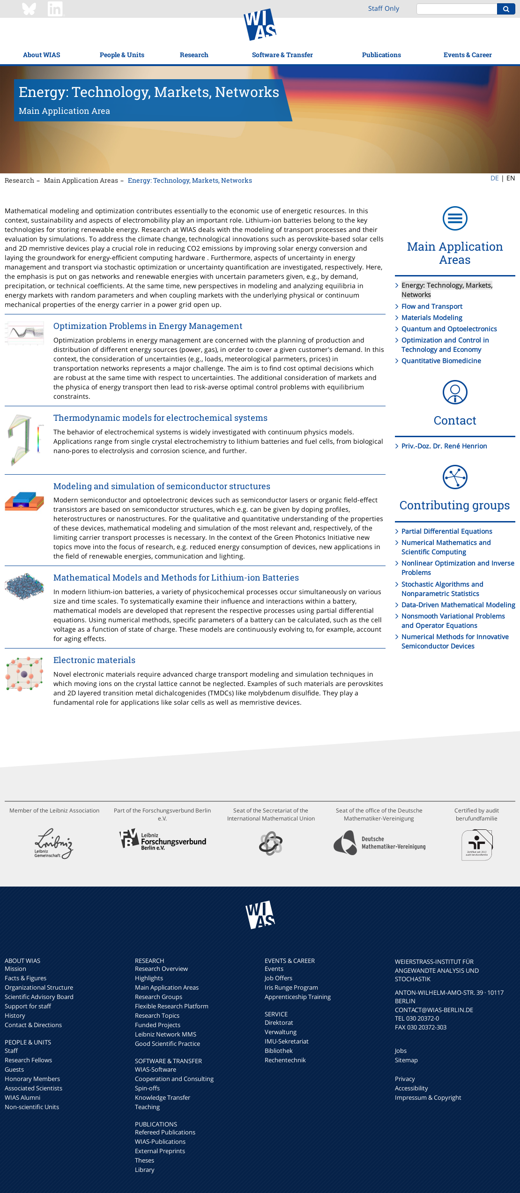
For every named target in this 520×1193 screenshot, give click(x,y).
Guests (14, 1069)
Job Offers (278, 978)
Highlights (149, 978)
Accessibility (411, 1088)
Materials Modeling (431, 317)
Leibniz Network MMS (165, 1034)
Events (274, 968)
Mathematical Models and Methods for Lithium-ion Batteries (176, 577)
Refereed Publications (165, 1132)
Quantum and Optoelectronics (449, 328)
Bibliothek (279, 1050)
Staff (11, 1050)
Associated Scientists (33, 1088)
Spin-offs (147, 1088)
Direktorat (279, 1022)
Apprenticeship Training (298, 996)
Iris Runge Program (291, 987)
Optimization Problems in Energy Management (148, 325)
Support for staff (28, 1006)
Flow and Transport (431, 306)
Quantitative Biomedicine (441, 360)
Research (194, 54)
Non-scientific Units (32, 1107)
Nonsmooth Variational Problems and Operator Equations (453, 620)
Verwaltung (281, 1032)
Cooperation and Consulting (174, 1078)
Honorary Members (32, 1078)
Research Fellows (28, 1060)
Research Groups (158, 996)
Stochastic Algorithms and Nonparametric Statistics (442, 589)
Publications (381, 54)
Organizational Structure (39, 987)
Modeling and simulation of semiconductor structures (161, 486)
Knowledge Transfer (162, 1097)
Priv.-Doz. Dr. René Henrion (444, 445)
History (15, 1015)
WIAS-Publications (160, 1141)
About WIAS (41, 54)
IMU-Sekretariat (287, 1041)
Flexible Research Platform (171, 1006)
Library (145, 1169)
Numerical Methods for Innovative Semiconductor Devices (455, 641)
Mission (15, 968)
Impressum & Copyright (428, 1097)
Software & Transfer (282, 54)
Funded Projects (157, 1025)
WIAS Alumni (22, 1097)
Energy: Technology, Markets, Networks (190, 180)
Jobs (401, 1050)
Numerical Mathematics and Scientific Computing (446, 547)
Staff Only (383, 8)
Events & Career (468, 54)
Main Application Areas (81, 180)
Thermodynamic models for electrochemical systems (160, 417)
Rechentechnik (285, 1060)
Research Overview (161, 968)
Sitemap (406, 1060)
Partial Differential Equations (446, 531)
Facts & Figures (25, 978)
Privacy (405, 1078)
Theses (144, 1160)
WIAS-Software (155, 1069)
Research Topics (157, 1015)
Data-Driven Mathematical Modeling (458, 604)
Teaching (147, 1107)
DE (494, 177)
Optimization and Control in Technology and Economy (445, 345)
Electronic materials (94, 659)
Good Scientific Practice (167, 1043)
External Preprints (160, 1151)
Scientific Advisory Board (39, 996)
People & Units (122, 54)
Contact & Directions (33, 1025)
